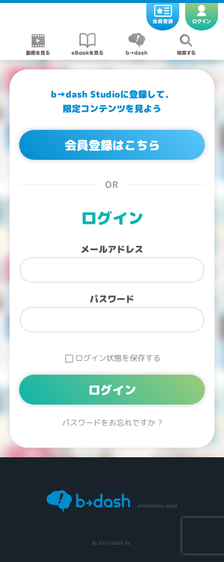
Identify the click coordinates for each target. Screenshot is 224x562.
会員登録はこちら (112, 144)
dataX (171, 505)
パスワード (112, 299)
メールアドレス (112, 249)
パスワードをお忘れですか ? (112, 423)
